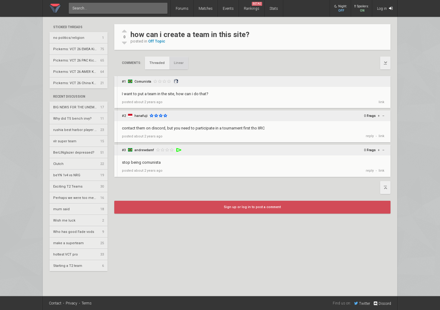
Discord (382, 303)
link (381, 102)
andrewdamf (144, 150)
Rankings (253, 6)
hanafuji (141, 116)
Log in (385, 8)
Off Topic (156, 41)
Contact (55, 303)
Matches (206, 8)
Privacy (71, 303)
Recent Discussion (69, 96)
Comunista (142, 82)
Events (228, 8)
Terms (87, 303)
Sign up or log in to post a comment (252, 207)
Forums (182, 8)
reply (370, 136)
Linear (179, 63)
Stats (274, 8)
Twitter (362, 303)
